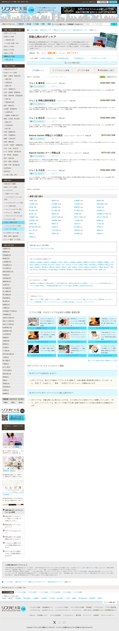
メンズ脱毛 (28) (10, 206)
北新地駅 (54, 207)
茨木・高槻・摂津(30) (10, 161)
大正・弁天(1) (66, 265)
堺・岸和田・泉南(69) (10, 155)
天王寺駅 (77, 204)
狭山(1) (107, 265)
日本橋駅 (54, 204)
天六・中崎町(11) (9, 89)
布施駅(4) (6, 393)
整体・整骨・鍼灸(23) (10, 236)
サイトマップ (87, 615)
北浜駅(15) (6, 285)
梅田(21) (32, 262)
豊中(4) (52, 267)
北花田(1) (37, 267)
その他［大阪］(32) (10, 175)
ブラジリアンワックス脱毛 (59, 302)
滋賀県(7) (70, 269)
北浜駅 (99, 207)
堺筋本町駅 (100, 204)
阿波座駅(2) (6, 298)
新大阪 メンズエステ (75, 302)
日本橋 (35, 24)
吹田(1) (58, 267)
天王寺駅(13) (7, 268)
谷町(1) (93, 262)
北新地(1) (40, 262)
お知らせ (32, 615)
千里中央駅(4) (7, 370)
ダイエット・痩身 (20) (12, 212)
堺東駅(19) (6, 383)
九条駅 (54, 227)
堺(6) (86, 265)
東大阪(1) (93, 267)
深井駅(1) (6, 390)
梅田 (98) (7, 79)
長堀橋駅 (54, 220)
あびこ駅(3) (6, 367)
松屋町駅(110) (7, 327)
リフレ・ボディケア (10, 222)
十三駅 (99, 224)
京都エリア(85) (8, 37)
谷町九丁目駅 (101, 217)
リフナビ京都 (43, 592)
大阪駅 (31, 200)
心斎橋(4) (73, 262)
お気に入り (79, 24)
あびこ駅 (32, 230)
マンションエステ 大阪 (77, 299)
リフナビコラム (98, 607)
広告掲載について (42, 615)
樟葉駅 (99, 230)
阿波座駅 (99, 210)
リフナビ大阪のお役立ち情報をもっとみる (102, 360)
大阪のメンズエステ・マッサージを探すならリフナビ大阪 (60, 627)
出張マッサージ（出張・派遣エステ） (83, 567)
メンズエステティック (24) (13, 203)
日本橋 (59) (8, 125)
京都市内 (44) (9, 40)
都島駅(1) (6, 344)
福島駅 (54, 214)
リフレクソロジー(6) (36, 248)
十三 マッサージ (89, 302)
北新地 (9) (8, 82)
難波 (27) (7, 122)
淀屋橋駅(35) (7, 255)
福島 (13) (7, 86)
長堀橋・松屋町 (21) (11, 115)
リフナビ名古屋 (55, 592)
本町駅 (31, 207)
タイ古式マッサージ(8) (11, 233)
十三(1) (74, 265)
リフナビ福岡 (77, 592)
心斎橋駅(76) (7, 262)
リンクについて (76, 610)
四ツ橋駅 (54, 210)
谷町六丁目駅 (78, 217)
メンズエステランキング (62, 610)
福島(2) (46, 262)
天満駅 (76, 214)
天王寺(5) (44, 265)
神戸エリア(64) (8, 46)
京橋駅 (31, 224)
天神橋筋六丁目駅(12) (10, 311)
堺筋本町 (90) (9, 102)
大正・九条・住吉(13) (10, 148)
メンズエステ (8, 190)
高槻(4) (86, 267)
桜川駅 (31, 214)
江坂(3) (80, 265)
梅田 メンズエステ (63, 299)
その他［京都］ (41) (11, 43)
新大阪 (28, 24)
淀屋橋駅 (77, 200)
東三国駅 (77, 227)
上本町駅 (77, 220)
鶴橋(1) (106, 262)
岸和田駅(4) (6, 387)
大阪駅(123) (6, 248)
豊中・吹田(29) (8, 158)
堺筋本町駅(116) (8, 272)
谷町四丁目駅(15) (8, 318)
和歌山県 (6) (8, 60)
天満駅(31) (6, 308)
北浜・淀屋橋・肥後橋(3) (11, 92)
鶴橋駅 (99, 220)
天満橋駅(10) (7, 314)
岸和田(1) (101, 265)
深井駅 (99, 233)
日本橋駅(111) (7, 265)
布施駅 (31, 237)
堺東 (43, 24)
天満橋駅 (32, 217)
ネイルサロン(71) (9, 219)
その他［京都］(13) (99, 269)
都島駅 (54, 224)
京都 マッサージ (50, 299)
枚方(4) (106, 267)
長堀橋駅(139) (7, 331)
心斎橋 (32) (8, 112)
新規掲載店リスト (47, 607)
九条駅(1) (6, 357)
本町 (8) (7, 99)
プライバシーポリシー (107, 615)
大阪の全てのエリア (10, 69)
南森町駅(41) (7, 281)
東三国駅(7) (6, 360)
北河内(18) (7, 168)
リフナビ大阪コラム (59, 24)
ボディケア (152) (10, 229)
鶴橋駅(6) (6, 337)
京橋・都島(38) (8, 142)
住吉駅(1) (6, 347)
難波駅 (99, 200)
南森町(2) (86, 262)
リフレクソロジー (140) (12, 226)
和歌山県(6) (78, 269)
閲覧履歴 (70, 24)
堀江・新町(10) (8, 105)
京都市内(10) (87, 269)
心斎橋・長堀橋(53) (10, 109)
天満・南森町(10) (9, 132)
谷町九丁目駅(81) (8, 324)
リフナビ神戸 (32, 592)
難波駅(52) (6, 258)
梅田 (49, 24)
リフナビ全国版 (7, 592)
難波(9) (79, 262)
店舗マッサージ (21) (11, 194)
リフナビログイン (68, 615)
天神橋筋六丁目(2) (56, 262)
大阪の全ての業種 (9, 184)
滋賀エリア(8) (8, 53)
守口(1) (35, 269)
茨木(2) (80, 267)
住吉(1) (58, 265)
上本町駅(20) (7, 334)
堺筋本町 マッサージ (42, 302)
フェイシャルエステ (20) (12, 209)
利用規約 (96, 615)
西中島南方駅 (33, 227)
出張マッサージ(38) (10, 72)
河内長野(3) (43, 269)
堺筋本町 (20, 24)
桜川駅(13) (6, 301)
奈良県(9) (62, 269)
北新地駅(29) (7, 278)
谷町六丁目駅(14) (8, 321)
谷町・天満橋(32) (9, 135)
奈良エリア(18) (8, 50)
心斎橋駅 (32, 204)
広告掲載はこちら (98, 610)
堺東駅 (54, 233)
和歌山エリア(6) (8, 56)
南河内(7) (6, 171)
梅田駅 (54, 200)
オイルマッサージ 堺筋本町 (95, 299)
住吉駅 (76, 224)
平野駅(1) (6, 364)
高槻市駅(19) (7, 374)
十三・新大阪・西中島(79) (12, 151)
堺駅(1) (5, 380)
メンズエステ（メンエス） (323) (13, 198)
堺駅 (30, 233)
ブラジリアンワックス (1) (13, 216)
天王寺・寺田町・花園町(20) (13, 145)
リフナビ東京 (66, 592)
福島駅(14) (6, 304)
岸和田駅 (77, 233)
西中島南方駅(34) (8, 354)
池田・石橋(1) (72, 267)
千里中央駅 (55, 230)
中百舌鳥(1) (93, 265)
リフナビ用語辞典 (110, 607)
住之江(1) (51, 265)
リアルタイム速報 (35, 607)
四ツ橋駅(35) (7, 291)
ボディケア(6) (49, 248)
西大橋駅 (77, 210)
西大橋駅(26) (7, 294)
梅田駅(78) (6, 252)
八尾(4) (100, 267)
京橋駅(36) (6, 341)
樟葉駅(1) (6, 377)
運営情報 (78, 615)
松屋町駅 (32, 220)
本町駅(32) (6, 275)
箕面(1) (64, 267)
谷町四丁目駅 (56, 217)
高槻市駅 (77, 230)
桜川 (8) (7, 128)
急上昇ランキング (47, 610)
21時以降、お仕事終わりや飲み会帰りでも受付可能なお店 (48, 283)
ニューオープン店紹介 (62, 607)
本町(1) (66, 262)
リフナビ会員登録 (55, 615)
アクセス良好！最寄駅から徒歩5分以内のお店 (78, 286)
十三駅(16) (6, 351)
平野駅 (99, 227)
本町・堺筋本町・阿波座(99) (12, 95)
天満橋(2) (100, 262)
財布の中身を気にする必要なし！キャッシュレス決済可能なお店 (90, 283)
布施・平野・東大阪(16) (11, 165)
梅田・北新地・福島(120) (11, 76)
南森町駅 (77, 207)
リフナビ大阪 (21, 592)
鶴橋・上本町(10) (9, 138)
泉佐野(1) (45, 267)
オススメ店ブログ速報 (77, 607)
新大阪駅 (32, 210)
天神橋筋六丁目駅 (102, 214)
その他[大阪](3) (53, 269)
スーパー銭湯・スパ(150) (11, 239)
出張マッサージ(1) (9, 33)
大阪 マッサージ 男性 (37, 299)
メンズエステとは (35, 610)
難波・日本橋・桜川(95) (11, 119)
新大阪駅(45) (7, 288)
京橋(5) (36, 265)
